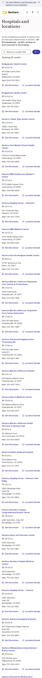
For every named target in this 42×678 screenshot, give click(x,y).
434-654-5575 (13, 411)
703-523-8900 (13, 635)
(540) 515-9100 (13, 80)
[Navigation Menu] (38, 12)
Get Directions (10, 85)
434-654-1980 (13, 327)
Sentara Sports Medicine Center (17, 397)
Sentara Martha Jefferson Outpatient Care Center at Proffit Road (19, 283)
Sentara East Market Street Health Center (18, 146)
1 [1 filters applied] (36, 52)
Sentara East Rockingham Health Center (20, 255)
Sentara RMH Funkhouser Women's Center (18, 175)
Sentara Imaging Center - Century (17, 590)
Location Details (31, 85)
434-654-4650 (13, 298)
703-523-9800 (13, 497)
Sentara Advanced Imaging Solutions (19, 619)
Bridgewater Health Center (14, 64)
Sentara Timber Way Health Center (18, 119)
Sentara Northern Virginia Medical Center (18, 562)
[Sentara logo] (10, 12)
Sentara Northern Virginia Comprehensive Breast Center (16, 511)
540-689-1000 (13, 243)
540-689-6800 (13, 190)
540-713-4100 (13, 269)
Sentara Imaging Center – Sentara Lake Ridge (20, 479)
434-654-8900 (13, 440)
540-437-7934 (13, 217)
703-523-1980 (13, 549)
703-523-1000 (13, 578)
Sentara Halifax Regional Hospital (17, 452)
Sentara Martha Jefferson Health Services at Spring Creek (17, 424)
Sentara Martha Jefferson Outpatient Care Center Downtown (19, 311)
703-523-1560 (13, 606)
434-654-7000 (13, 384)
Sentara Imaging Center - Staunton (18, 203)
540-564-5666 (13, 162)
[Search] (4, 52)
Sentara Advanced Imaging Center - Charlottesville (18, 340)
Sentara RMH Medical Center (15, 229)
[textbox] (16, 52)
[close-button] (39, 2)
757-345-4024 (13, 664)
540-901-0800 (13, 133)
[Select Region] (32, 12)
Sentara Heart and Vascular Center (18, 535)
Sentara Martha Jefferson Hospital (18, 371)
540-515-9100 (12, 106)
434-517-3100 (13, 466)
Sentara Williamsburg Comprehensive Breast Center (19, 649)
